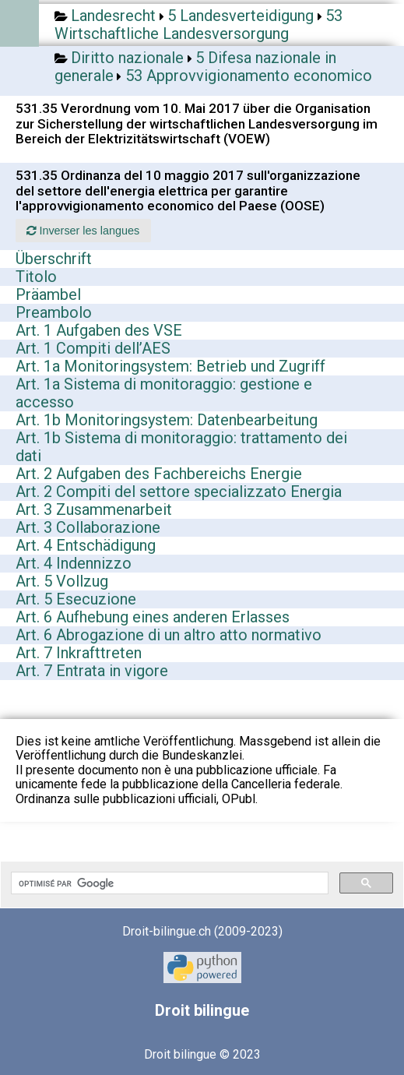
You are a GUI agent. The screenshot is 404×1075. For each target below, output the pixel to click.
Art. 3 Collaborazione (88, 527)
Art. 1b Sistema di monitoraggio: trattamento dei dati (181, 446)
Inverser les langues (82, 230)
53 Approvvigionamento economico (248, 75)
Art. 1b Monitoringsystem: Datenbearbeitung (167, 420)
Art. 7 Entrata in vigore (92, 670)
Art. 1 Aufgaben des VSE (99, 330)
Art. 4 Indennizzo (74, 563)
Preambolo (54, 312)
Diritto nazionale (127, 57)
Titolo (36, 276)
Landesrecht (113, 15)
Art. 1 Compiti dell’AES (93, 348)
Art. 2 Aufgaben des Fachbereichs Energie (159, 473)
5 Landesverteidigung (240, 15)
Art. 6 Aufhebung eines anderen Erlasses (153, 617)
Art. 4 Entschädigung (86, 545)
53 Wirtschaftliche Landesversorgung (198, 24)
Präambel (48, 294)
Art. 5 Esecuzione (76, 599)
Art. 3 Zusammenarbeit (94, 509)
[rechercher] (168, 883)
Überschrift (54, 258)
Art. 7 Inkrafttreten (79, 652)
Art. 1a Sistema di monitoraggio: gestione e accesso (164, 393)
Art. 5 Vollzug (62, 581)
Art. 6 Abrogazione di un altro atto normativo (168, 635)
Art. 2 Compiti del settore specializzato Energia (179, 491)
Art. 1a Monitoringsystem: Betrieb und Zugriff (170, 366)
